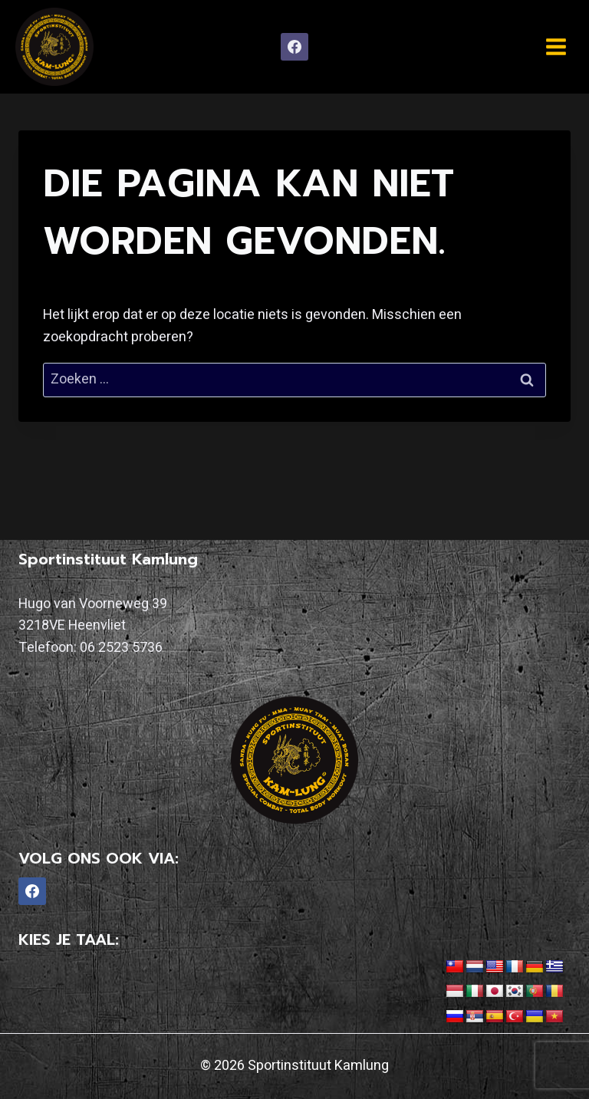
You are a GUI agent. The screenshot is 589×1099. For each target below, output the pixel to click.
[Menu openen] (556, 46)
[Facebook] (294, 47)
